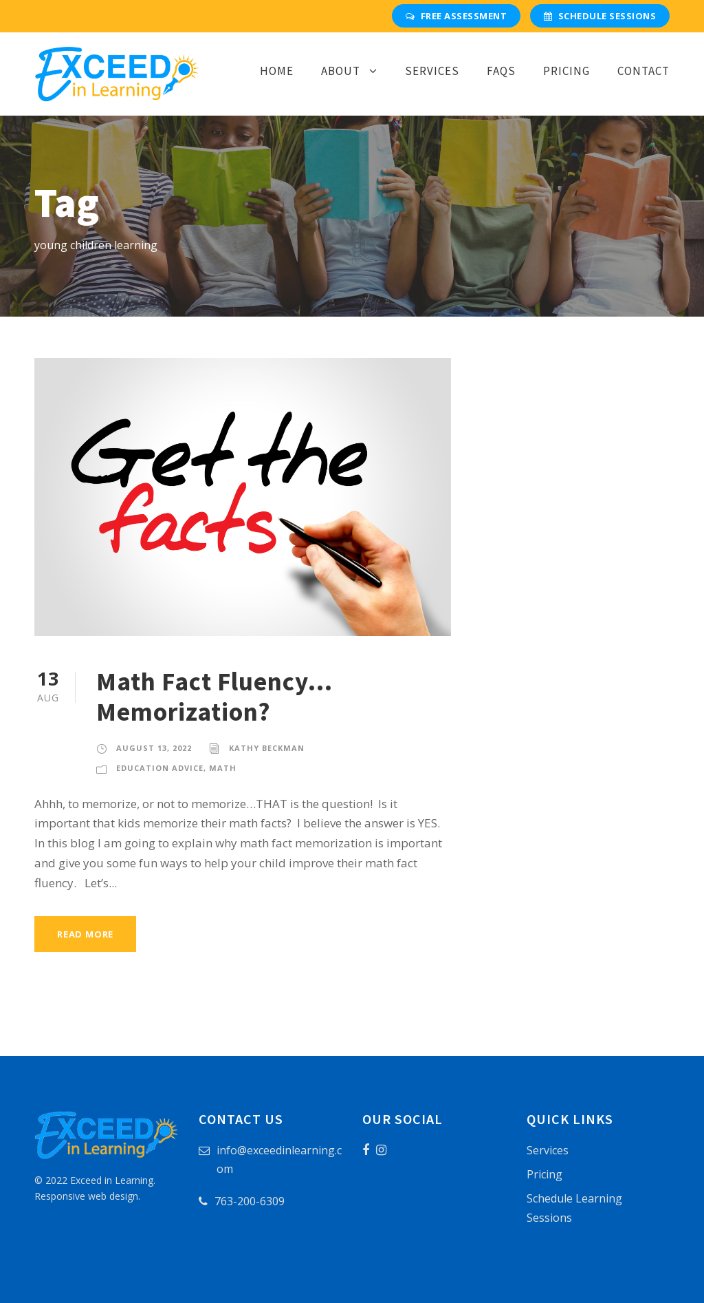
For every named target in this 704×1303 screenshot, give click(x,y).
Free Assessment (456, 16)
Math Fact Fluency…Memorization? (214, 697)
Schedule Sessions (600, 16)
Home (277, 70)
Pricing (566, 70)
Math (222, 768)
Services (432, 70)
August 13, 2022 (154, 748)
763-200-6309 (249, 1201)
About (340, 70)
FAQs (501, 70)
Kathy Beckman (267, 748)
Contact (643, 70)
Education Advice (160, 768)
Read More (85, 934)
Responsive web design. (87, 1196)
